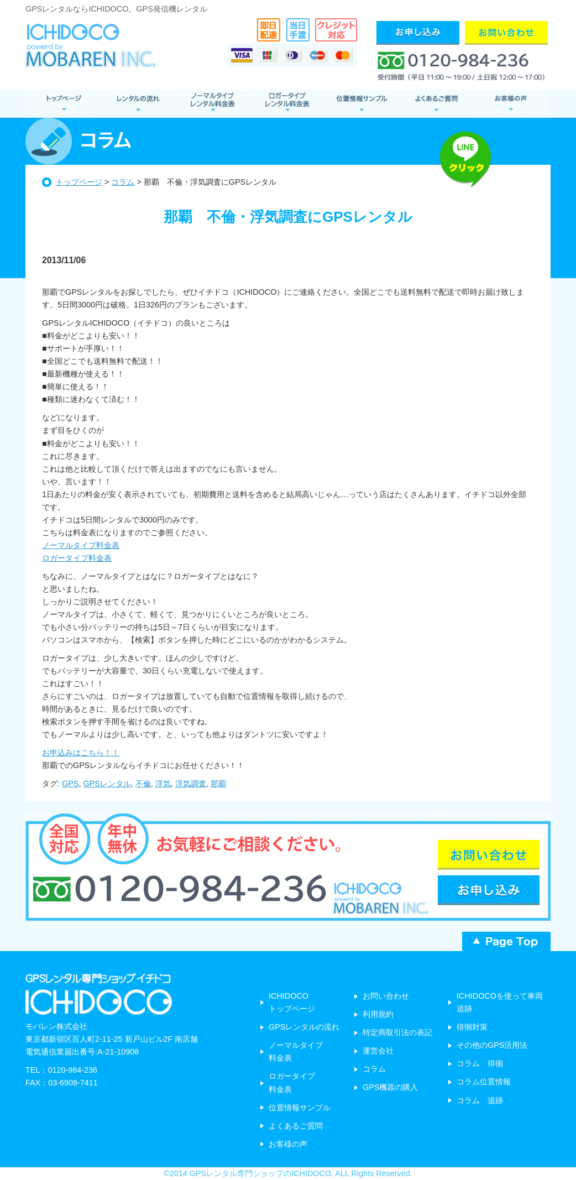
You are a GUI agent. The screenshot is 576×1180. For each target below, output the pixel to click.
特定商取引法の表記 (397, 1032)
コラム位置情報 (484, 1081)
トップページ (79, 181)
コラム (122, 181)
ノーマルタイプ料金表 (80, 545)
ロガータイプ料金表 (77, 558)
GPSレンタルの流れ (304, 1026)
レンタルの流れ (137, 104)
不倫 (143, 783)
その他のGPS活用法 (492, 1045)
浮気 (163, 783)
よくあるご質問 (436, 104)
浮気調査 (190, 783)
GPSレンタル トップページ (62, 104)
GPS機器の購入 (390, 1087)
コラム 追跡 (480, 1100)
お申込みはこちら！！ (80, 752)
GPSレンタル (106, 783)
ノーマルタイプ (212, 104)
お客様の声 (510, 104)
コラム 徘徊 (480, 1063)
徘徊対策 (472, 1026)
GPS (70, 783)
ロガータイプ (286, 104)
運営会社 (378, 1050)
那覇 (218, 783)
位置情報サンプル (361, 104)
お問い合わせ (386, 995)
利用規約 (378, 1014)
